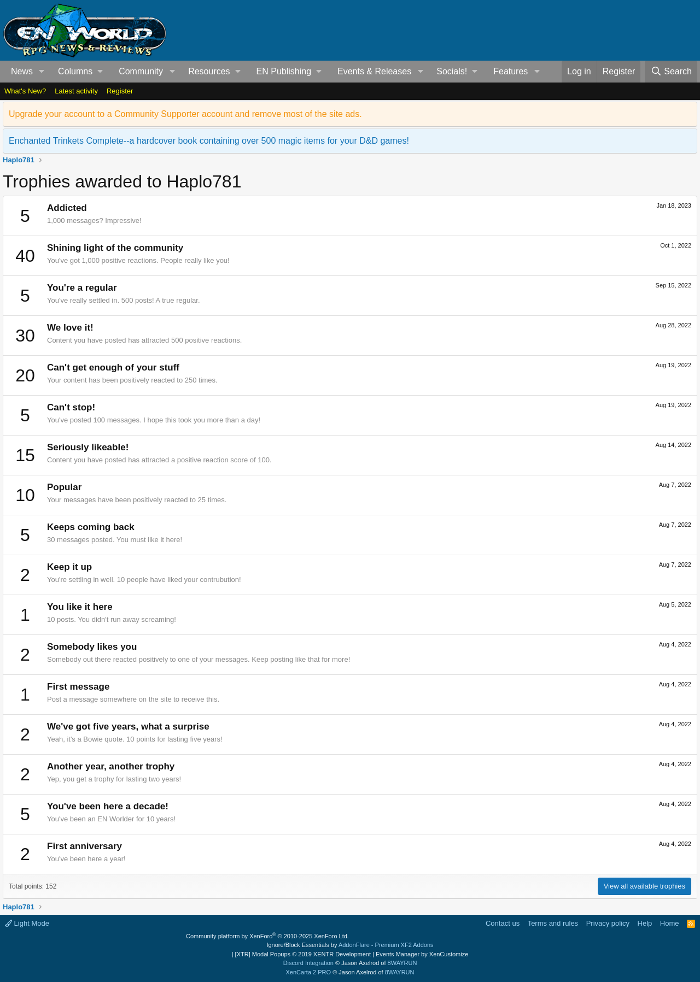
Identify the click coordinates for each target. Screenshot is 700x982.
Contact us (503, 923)
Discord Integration (308, 963)
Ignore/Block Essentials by (349, 945)
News (22, 71)
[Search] (671, 72)
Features (510, 71)
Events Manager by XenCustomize (422, 954)
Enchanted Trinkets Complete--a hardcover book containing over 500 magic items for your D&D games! (209, 140)
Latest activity (76, 91)
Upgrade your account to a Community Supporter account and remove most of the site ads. (185, 114)
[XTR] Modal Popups (303, 954)
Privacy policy (607, 923)
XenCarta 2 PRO (308, 972)
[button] (42, 72)
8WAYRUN (402, 963)
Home (669, 923)
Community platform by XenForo (267, 936)
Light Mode (27, 923)
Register (120, 91)
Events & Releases (374, 71)
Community (141, 71)
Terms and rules (553, 923)
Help (645, 923)
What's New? (25, 91)
